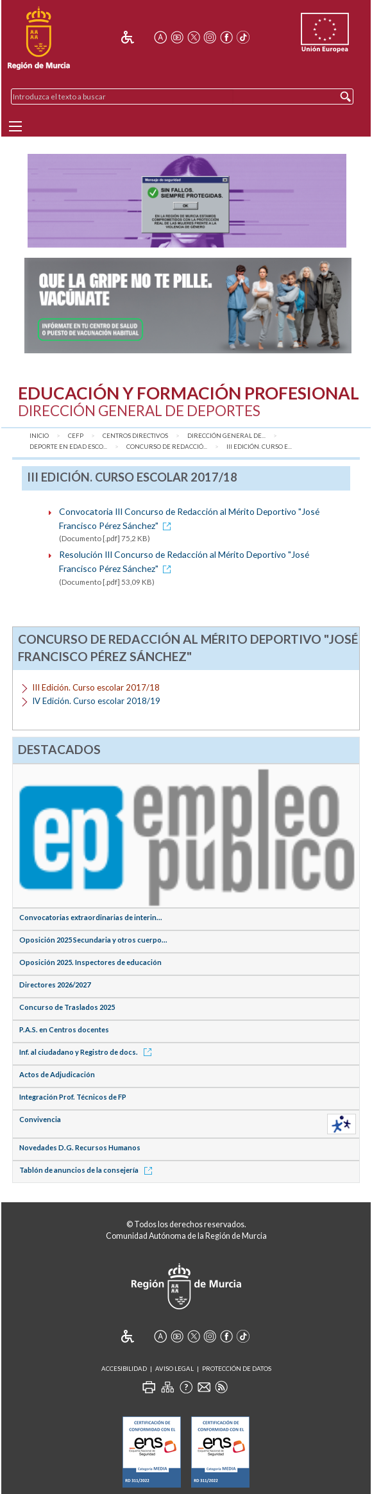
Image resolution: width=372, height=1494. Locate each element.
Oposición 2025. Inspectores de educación (90, 962)
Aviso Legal (174, 1368)
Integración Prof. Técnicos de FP (72, 1097)
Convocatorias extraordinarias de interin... (90, 917)
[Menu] (15, 126)
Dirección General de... (226, 435)
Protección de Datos (236, 1368)
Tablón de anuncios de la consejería (87, 1170)
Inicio (39, 435)
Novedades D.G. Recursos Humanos (79, 1147)
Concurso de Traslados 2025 (67, 1007)
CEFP (75, 435)
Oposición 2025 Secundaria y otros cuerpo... (93, 940)
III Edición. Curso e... (259, 446)
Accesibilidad (124, 1368)
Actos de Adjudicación (57, 1074)
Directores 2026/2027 (54, 984)
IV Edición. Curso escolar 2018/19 (96, 701)
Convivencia (40, 1119)
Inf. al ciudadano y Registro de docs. (87, 1052)
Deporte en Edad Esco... (68, 446)
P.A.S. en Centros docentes (64, 1029)
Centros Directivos (135, 435)
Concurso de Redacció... (166, 446)
